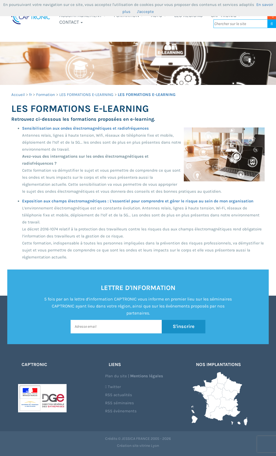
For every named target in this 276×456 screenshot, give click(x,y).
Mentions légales (146, 376)
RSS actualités (118, 394)
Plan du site (116, 376)
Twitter (112, 386)
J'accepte (145, 11)
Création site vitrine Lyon (138, 445)
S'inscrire (184, 326)
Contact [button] (71, 22)
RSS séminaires (119, 402)
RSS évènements (121, 411)
